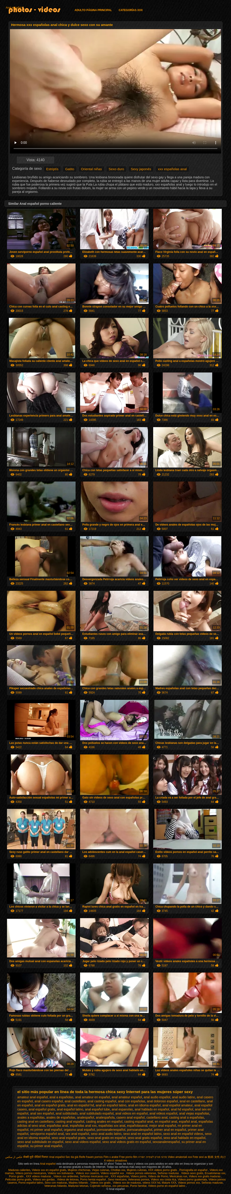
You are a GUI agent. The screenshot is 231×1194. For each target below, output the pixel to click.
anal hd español (182, 1109)
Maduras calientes (19, 1170)
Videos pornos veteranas (141, 1173)
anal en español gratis (50, 1105)
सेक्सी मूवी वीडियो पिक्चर (35, 1157)
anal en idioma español (144, 1105)
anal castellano (75, 1101)
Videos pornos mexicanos (30, 1173)
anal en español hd (80, 1105)
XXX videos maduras (39, 1176)
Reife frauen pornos (91, 1157)
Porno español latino (30, 1182)
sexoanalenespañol (166, 1142)
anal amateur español (127, 1097)
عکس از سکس (14, 1157)
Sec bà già (71, 1157)
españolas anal (57, 1125)
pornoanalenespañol (111, 1129)
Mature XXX (169, 1182)
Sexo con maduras (56, 1182)
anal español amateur (177, 1105)
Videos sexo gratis (192, 1173)
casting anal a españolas (186, 1117)
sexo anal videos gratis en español (126, 1142)
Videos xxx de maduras (127, 1182)
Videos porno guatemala (192, 1179)
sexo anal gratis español (145, 1138)
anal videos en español (131, 1113)
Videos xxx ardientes (66, 1176)
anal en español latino (111, 1105)
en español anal (166, 1121)
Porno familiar (138, 1185)
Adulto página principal (93, 10)
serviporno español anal (47, 1134)
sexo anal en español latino (142, 1134)
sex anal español (77, 1134)
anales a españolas (31, 1117)
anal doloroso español (162, 1101)
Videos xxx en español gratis (49, 1170)
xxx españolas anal (172, 169)
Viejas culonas (100, 1170)
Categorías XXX (131, 10)
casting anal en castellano (35, 1121)
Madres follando (79, 1182)
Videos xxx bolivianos (61, 1173)
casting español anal (138, 1121)
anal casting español (101, 1101)
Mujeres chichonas (79, 1170)
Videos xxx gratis (100, 1182)
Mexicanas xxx (178, 1176)
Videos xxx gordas (44, 1179)
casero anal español (130, 1117)
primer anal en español (170, 1129)
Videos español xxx (113, 1173)
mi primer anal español (46, 1129)
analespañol (85, 1117)
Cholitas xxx (118, 1170)
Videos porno (139, 1176)
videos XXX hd (151, 1182)
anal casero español (49, 1101)
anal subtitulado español (96, 1113)
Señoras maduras (168, 1173)
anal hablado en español (152, 1109)
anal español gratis (42, 1109)
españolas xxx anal (111, 1125)
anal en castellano (192, 1101)
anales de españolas (60, 1117)
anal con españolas (131, 1101)
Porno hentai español (93, 1179)
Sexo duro (116, 169)
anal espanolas (122, 1109)
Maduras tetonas (78, 1185)
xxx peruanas (120, 1185)
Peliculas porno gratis (18, 1179)
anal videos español (163, 1113)
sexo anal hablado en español (184, 1138)
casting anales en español (104, 1121)
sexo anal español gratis (69, 1138)
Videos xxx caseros (87, 1173)
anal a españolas (61, 1097)
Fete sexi (198, 1157)
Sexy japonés (141, 169)
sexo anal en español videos (183, 1134)
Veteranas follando (55, 1185)
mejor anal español (162, 1125)
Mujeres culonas (136, 1170)
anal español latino (70, 1109)
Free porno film (128, 1157)
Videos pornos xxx (189, 1182)
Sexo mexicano (117, 1179)
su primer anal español (46, 1146)
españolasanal (137, 1125)
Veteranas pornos (138, 1179)
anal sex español (42, 1113)
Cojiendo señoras (100, 1185)
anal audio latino (183, 1097)
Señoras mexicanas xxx (94, 1176)
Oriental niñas (91, 169)
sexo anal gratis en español (106, 1138)
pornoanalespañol (139, 1129)
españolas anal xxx (83, 1125)
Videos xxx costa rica (163, 1179)
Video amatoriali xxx (180, 1157)
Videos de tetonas (68, 1179)
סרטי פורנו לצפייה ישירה (152, 1157)
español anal (188, 1121)
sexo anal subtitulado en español (40, 1142)
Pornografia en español (193, 1170)
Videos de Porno (158, 1176)
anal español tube (97, 1109)
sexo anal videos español (83, 1142)
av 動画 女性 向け (215, 1157)
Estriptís (52, 169)
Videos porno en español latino (167, 1185)
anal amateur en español (92, 1097)
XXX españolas (120, 1176)
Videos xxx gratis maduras (205, 1176)
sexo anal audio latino (106, 1134)
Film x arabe (111, 1157)
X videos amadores (115, 1160)
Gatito (69, 169)
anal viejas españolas (194, 1113)
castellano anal (156, 1117)
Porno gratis (16, 1176)
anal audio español (157, 1097)
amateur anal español (32, 1097)
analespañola (105, 1117)
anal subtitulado (66, 1113)
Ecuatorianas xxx (215, 1173)
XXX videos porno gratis (163, 1170)
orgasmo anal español (79, 1129)
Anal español (13, 7)
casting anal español (69, 1121)
